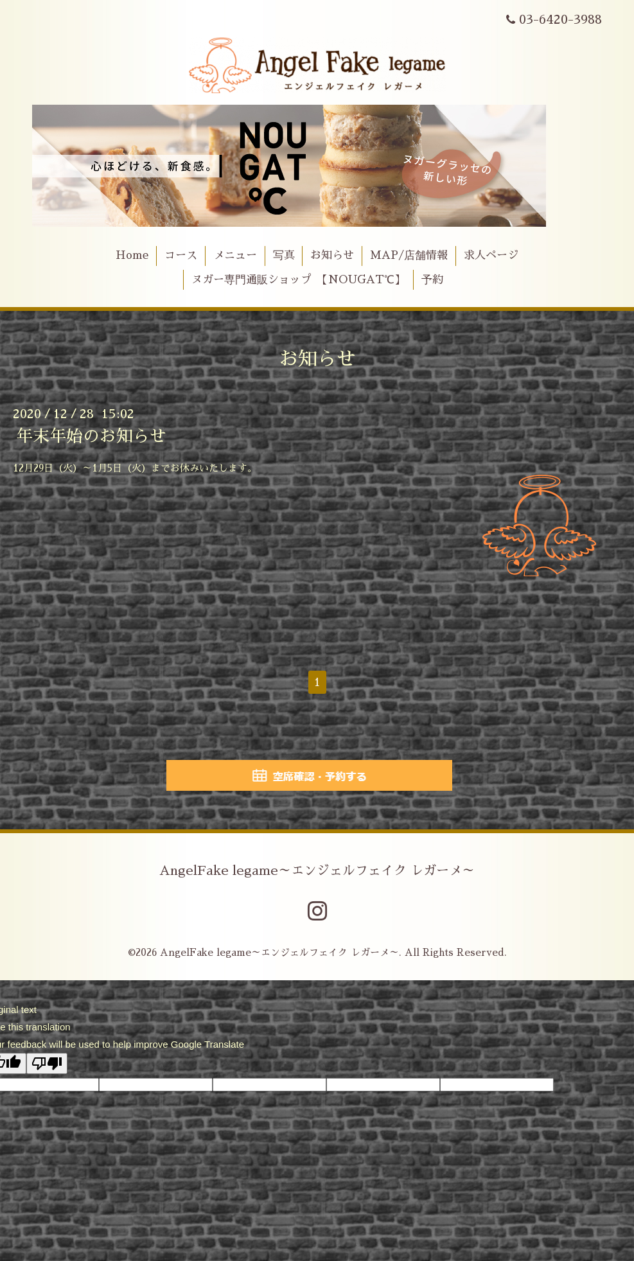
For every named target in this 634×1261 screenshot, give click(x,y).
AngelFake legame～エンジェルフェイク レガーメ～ (317, 870)
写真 (284, 255)
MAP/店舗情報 (409, 255)
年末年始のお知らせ (91, 436)
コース (180, 255)
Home (132, 255)
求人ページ (491, 255)
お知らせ (332, 255)
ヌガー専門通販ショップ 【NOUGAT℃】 (298, 279)
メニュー (235, 255)
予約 (432, 279)
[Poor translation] (46, 1063)
